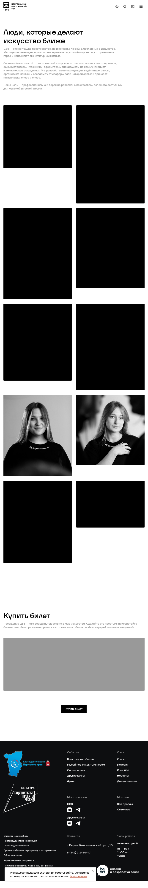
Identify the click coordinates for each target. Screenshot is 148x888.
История (123, 771)
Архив (71, 788)
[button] (140, 6)
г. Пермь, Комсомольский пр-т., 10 (90, 852)
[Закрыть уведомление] (92, 871)
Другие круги (76, 782)
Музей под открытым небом (86, 771)
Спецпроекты (76, 777)
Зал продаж (125, 811)
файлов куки (78, 876)
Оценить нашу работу (16, 842)
